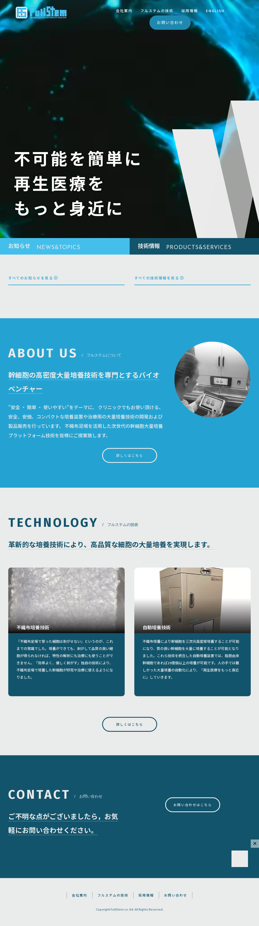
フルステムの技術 (156, 10)
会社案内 (124, 10)
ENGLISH (215, 10)
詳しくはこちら (129, 455)
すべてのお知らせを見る (33, 277)
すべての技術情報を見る (159, 277)
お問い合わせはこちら (192, 804)
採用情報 (189, 10)
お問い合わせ (170, 22)
